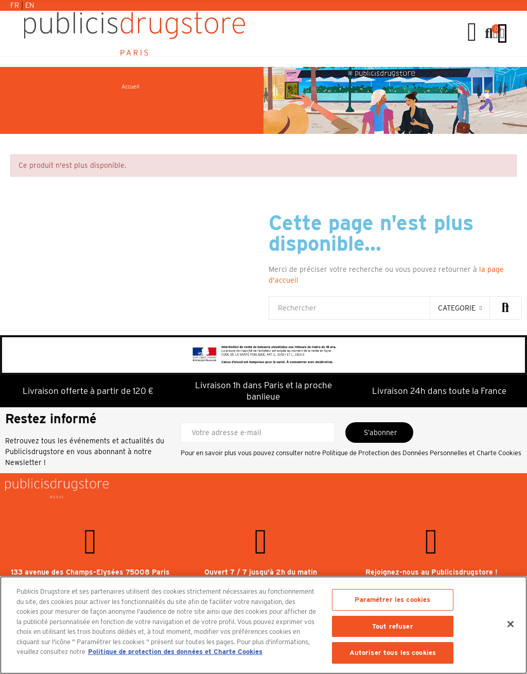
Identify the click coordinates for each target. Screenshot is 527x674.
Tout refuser (392, 626)
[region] (263, 625)
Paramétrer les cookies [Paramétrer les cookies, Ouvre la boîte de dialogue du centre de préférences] (392, 599)
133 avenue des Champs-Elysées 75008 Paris (90, 572)
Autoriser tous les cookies (392, 652)
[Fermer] (510, 624)
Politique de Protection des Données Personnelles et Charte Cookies (421, 453)
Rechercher (505, 308)
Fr (15, 5)
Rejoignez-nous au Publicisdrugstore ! (431, 572)
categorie (457, 308)
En (29, 5)
